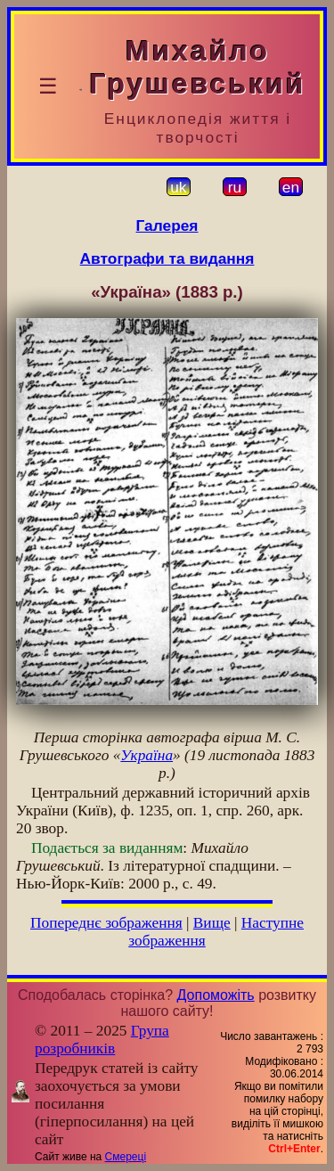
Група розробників (102, 1039)
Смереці (125, 1157)
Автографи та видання (167, 258)
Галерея (167, 225)
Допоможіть (216, 995)
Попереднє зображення (106, 922)
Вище (212, 922)
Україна (146, 755)
